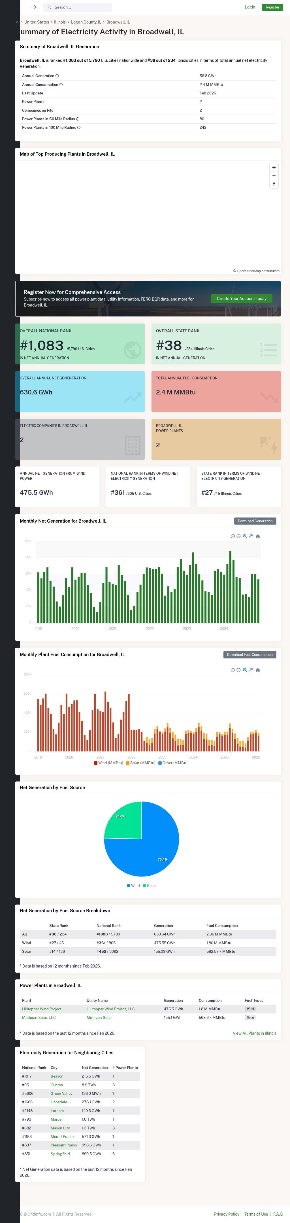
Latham (70, 1110)
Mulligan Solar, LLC (52, 1017)
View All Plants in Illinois (254, 1033)
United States (50, 22)
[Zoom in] (274, 167)
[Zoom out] (274, 176)
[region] (10, 608)
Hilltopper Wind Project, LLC (121, 1009)
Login (250, 7)
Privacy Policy (226, 1214)
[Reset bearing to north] (274, 184)
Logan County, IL (100, 22)
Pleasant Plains (77, 1145)
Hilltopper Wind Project (55, 1009)
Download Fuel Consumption (250, 654)
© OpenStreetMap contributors (256, 271)
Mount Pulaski (76, 1136)
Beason (70, 1076)
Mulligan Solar (109, 1017)
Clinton (70, 1085)
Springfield (74, 1154)
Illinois (73, 22)
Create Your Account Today (241, 298)
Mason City (74, 1128)
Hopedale (72, 1102)
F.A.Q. (278, 1214)
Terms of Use (256, 1214)
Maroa (69, 1119)
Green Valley (75, 1093)
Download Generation (255, 521)
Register (273, 7)
